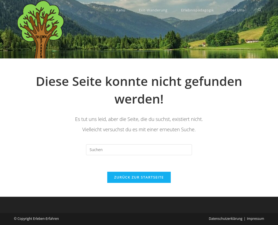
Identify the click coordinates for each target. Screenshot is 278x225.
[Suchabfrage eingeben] (139, 149)
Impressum (255, 218)
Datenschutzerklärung (225, 218)
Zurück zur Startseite (139, 177)
